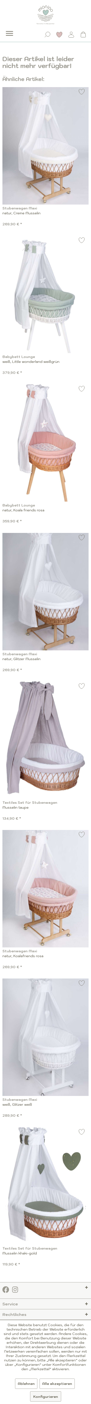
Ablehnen (26, 1383)
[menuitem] (6, 30)
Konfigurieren (45, 1396)
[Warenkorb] (83, 34)
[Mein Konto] (71, 34)
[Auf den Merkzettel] (82, 92)
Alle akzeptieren (57, 1383)
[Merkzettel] (59, 34)
